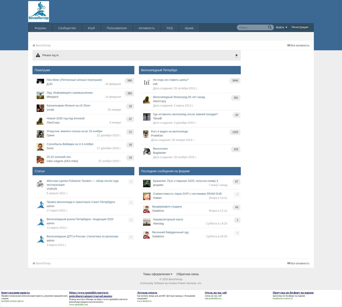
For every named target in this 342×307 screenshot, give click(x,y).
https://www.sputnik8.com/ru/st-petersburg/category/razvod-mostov (98, 300)
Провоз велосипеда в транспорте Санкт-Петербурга (81, 202)
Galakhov (158, 210)
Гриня (50, 135)
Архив (189, 28)
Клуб (91, 28)
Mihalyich (52, 96)
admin (50, 206)
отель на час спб (213, 295)
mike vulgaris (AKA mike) (62, 161)
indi (155, 84)
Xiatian (157, 197)
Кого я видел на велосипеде (169, 131)
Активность (147, 28)
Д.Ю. (50, 84)
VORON (52, 189)
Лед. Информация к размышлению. (70, 92)
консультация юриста (32, 295)
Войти (281, 27)
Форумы (40, 28)
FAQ (170, 28)
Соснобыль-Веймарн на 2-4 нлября (70, 144)
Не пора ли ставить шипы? (170, 79)
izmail (50, 109)
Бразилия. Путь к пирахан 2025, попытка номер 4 (185, 180)
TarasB (157, 118)
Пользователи (117, 28)
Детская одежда (174, 295)
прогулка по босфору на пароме (289, 295)
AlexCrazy (53, 122)
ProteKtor (157, 135)
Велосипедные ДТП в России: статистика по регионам (82, 236)
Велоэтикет (160, 148)
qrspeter (158, 185)
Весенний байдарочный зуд (170, 232)
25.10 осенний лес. (59, 157)
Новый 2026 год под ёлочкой (65, 118)
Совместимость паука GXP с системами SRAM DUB (187, 193)
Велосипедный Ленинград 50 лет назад (179, 97)
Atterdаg (158, 223)
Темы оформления (158, 274)
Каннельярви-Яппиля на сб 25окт (69, 105)
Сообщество (67, 28)
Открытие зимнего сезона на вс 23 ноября (74, 131)
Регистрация (300, 27)
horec (50, 148)
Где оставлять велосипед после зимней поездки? (185, 114)
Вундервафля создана (167, 206)
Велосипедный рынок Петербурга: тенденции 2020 (80, 219)
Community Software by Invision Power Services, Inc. (171, 283)
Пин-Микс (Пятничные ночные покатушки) (74, 79)
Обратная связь (187, 274)
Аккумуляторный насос (168, 219)
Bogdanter (159, 152)
